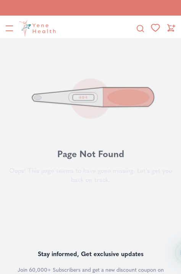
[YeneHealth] (36, 28)
